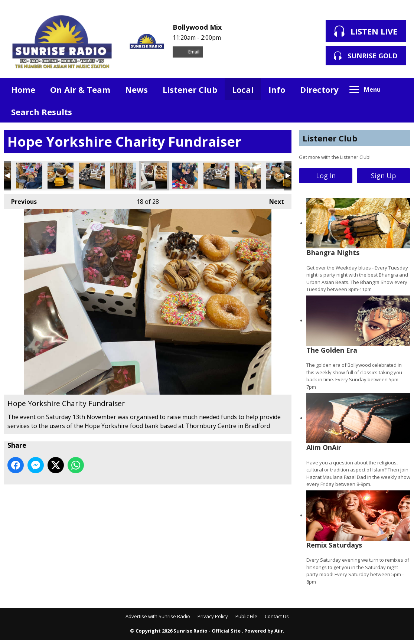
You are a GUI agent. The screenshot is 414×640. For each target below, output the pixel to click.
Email (187, 52)
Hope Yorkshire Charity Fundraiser (29, 176)
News (136, 89)
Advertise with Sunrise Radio (157, 616)
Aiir (278, 630)
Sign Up (383, 175)
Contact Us (277, 616)
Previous (20, 200)
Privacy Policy (213, 616)
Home (23, 89)
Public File (246, 616)
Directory (319, 89)
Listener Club (190, 89)
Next (273, 200)
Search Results (41, 111)
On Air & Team (80, 89)
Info (276, 89)
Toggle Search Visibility (399, 89)
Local (243, 89)
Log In (326, 175)
